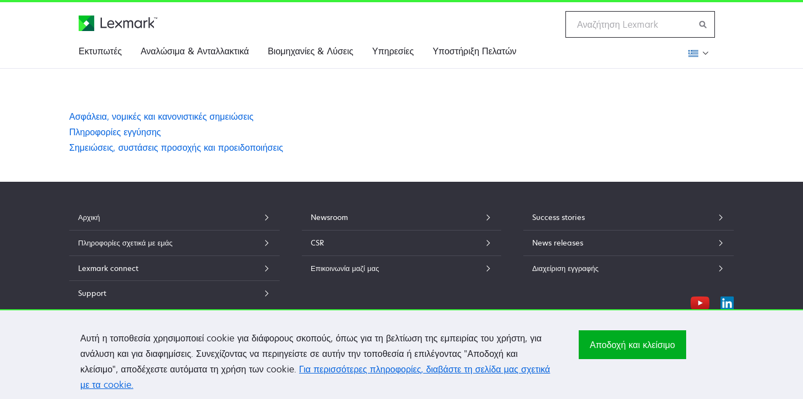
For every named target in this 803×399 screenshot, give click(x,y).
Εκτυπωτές (100, 51)
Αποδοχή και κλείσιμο (632, 349)
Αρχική (174, 217)
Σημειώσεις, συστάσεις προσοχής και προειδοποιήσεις (176, 147)
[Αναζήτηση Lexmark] (703, 24)
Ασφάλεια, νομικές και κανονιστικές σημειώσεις (161, 116)
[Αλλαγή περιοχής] (697, 53)
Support (174, 293)
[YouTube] (700, 301)
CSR (401, 243)
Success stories (628, 217)
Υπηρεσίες (393, 51)
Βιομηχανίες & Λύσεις (310, 51)
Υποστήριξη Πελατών (474, 51)
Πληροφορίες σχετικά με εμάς (174, 243)
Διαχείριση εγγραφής (628, 268)
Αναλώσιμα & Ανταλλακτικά (195, 51)
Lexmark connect (174, 268)
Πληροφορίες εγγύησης (115, 132)
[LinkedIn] (727, 301)
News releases (628, 243)
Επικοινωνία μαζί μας (401, 268)
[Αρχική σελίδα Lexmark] (118, 23)
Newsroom (401, 217)
